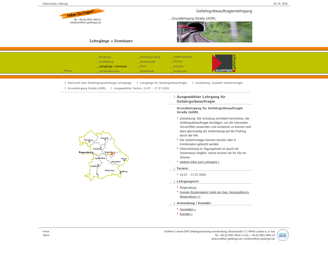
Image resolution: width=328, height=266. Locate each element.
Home (46, 231)
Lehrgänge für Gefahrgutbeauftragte (163, 82)
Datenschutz (50, 3)
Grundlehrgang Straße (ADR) (87, 88)
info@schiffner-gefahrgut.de (85, 22)
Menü (46, 235)
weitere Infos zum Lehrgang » (200, 162)
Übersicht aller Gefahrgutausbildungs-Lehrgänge (100, 82)
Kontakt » (186, 214)
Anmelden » (188, 209)
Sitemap (63, 3)
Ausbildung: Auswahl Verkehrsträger (219, 82)
